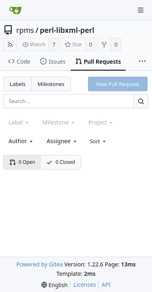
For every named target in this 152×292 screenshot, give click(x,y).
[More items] (142, 62)
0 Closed (60, 162)
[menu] (98, 141)
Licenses (84, 284)
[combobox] (21, 141)
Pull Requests (98, 61)
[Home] (15, 10)
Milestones (51, 84)
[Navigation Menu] (140, 10)
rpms (25, 30)
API (106, 284)
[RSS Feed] (10, 44)
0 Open (22, 162)
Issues (52, 61)
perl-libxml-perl (67, 30)
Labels (18, 84)
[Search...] (141, 101)
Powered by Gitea (39, 264)
